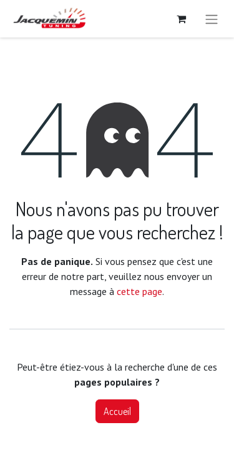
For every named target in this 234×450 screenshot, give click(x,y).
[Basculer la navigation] (211, 18)
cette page (139, 291)
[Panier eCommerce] (180, 18)
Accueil (117, 411)
